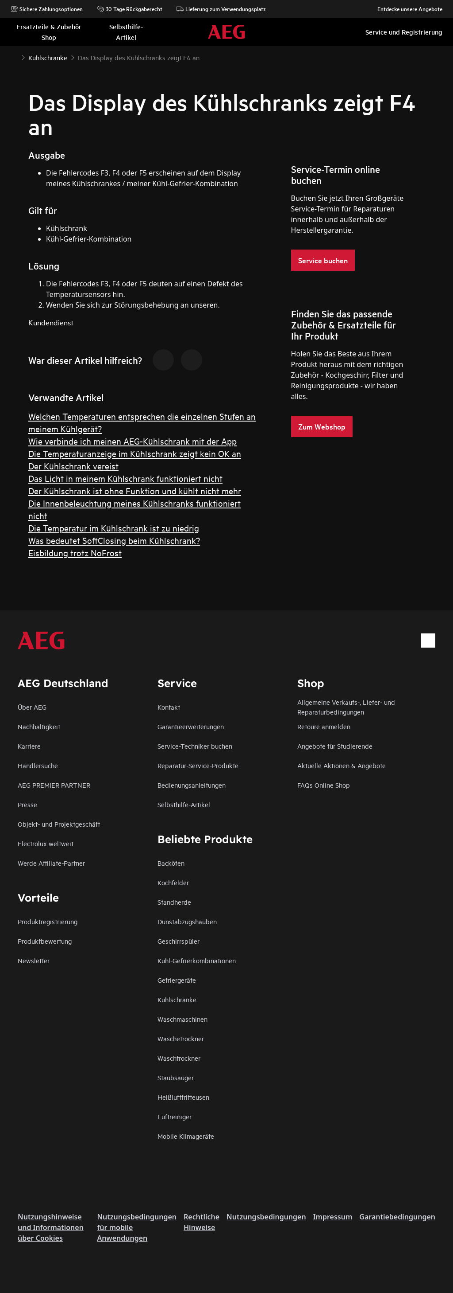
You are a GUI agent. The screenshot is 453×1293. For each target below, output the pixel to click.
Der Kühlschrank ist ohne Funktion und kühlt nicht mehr (134, 490)
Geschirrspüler (178, 941)
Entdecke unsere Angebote (405, 8)
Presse (27, 804)
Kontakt (168, 707)
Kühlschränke (176, 999)
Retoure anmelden (323, 726)
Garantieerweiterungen (190, 726)
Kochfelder (173, 882)
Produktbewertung (45, 941)
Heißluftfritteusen (183, 1097)
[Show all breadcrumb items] (14, 56)
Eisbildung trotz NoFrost (75, 552)
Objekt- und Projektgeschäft (59, 824)
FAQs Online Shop (323, 785)
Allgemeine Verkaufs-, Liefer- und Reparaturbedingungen (346, 707)
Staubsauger (175, 1077)
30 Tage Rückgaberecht (129, 8)
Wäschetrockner (180, 1038)
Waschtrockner (178, 1058)
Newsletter (34, 960)
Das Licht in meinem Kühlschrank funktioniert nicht (125, 478)
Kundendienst (50, 322)
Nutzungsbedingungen (266, 1217)
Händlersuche (38, 765)
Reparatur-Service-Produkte (197, 765)
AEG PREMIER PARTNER (54, 785)
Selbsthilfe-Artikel (183, 804)
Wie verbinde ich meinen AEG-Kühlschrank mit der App (132, 440)
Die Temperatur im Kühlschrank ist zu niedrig (113, 527)
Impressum (333, 1217)
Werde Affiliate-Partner (51, 863)
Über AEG (32, 707)
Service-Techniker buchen (194, 746)
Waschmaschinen (182, 1019)
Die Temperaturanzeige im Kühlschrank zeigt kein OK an (134, 453)
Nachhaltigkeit (39, 726)
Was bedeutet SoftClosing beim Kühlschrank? (114, 540)
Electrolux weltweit (45, 843)
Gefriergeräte (176, 980)
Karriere (29, 746)
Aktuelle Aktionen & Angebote (341, 765)
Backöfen (170, 863)
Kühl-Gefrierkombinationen (196, 960)
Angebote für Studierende (334, 746)
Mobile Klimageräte (185, 1136)
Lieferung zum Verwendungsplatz (221, 8)
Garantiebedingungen (397, 1217)
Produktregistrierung (47, 921)
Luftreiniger (174, 1116)
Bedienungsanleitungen (191, 785)
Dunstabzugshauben (187, 921)
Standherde (174, 902)
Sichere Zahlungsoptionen (47, 8)
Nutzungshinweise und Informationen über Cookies (51, 1227)
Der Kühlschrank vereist (73, 465)
